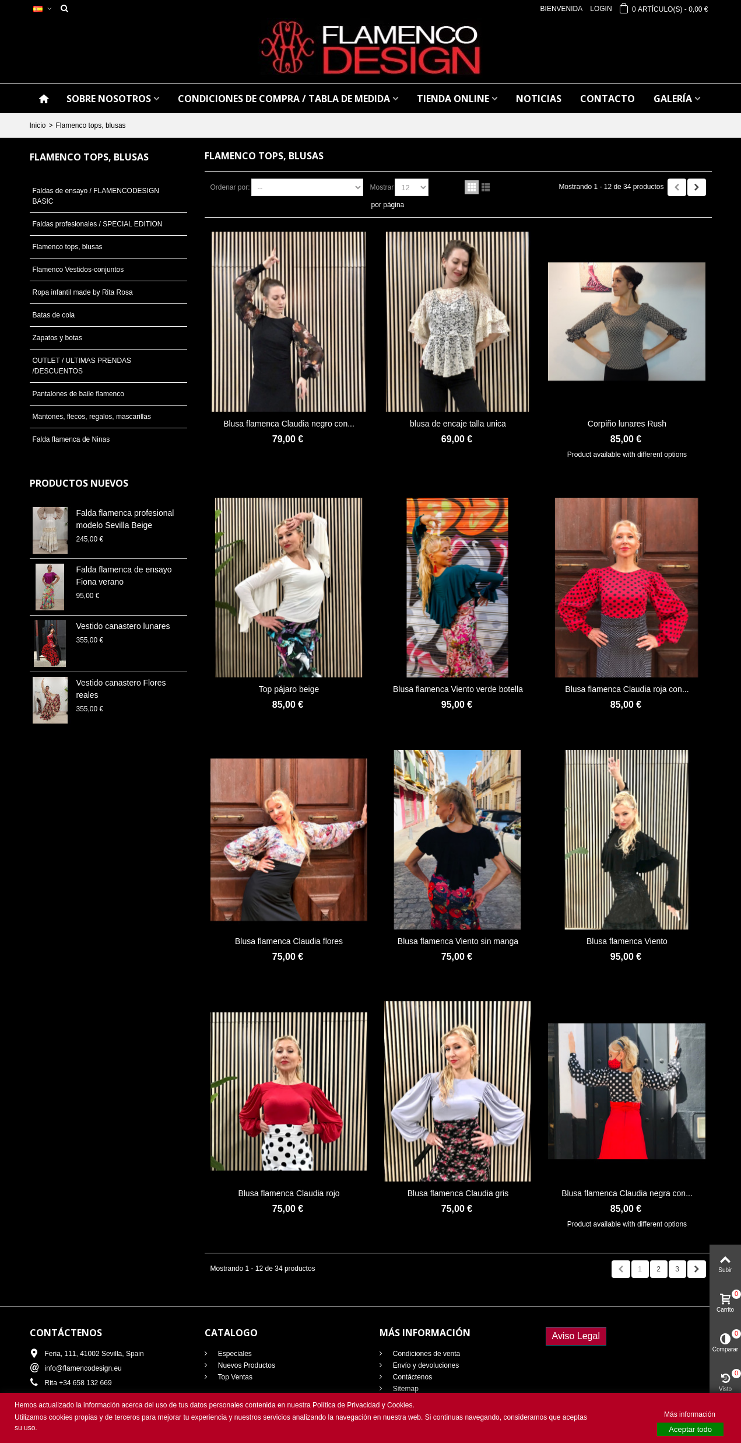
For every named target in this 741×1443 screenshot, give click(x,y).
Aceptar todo (690, 1429)
